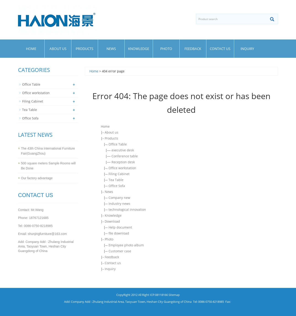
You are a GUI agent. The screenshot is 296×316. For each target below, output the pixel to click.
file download (119, 233)
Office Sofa (117, 186)
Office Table (118, 144)
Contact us (220, 48)
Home (31, 48)
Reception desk (123, 162)
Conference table (125, 156)
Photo (166, 48)
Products (84, 48)
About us (57, 48)
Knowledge (138, 48)
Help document (120, 227)
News (111, 48)
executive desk (123, 150)
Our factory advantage (37, 178)
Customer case (120, 251)
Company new (119, 197)
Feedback (192, 48)
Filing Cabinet (119, 174)
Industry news (119, 203)
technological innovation (127, 209)
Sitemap (174, 295)
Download (112, 221)
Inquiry (247, 48)
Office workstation (122, 168)
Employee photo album (126, 245)
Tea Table (116, 180)
